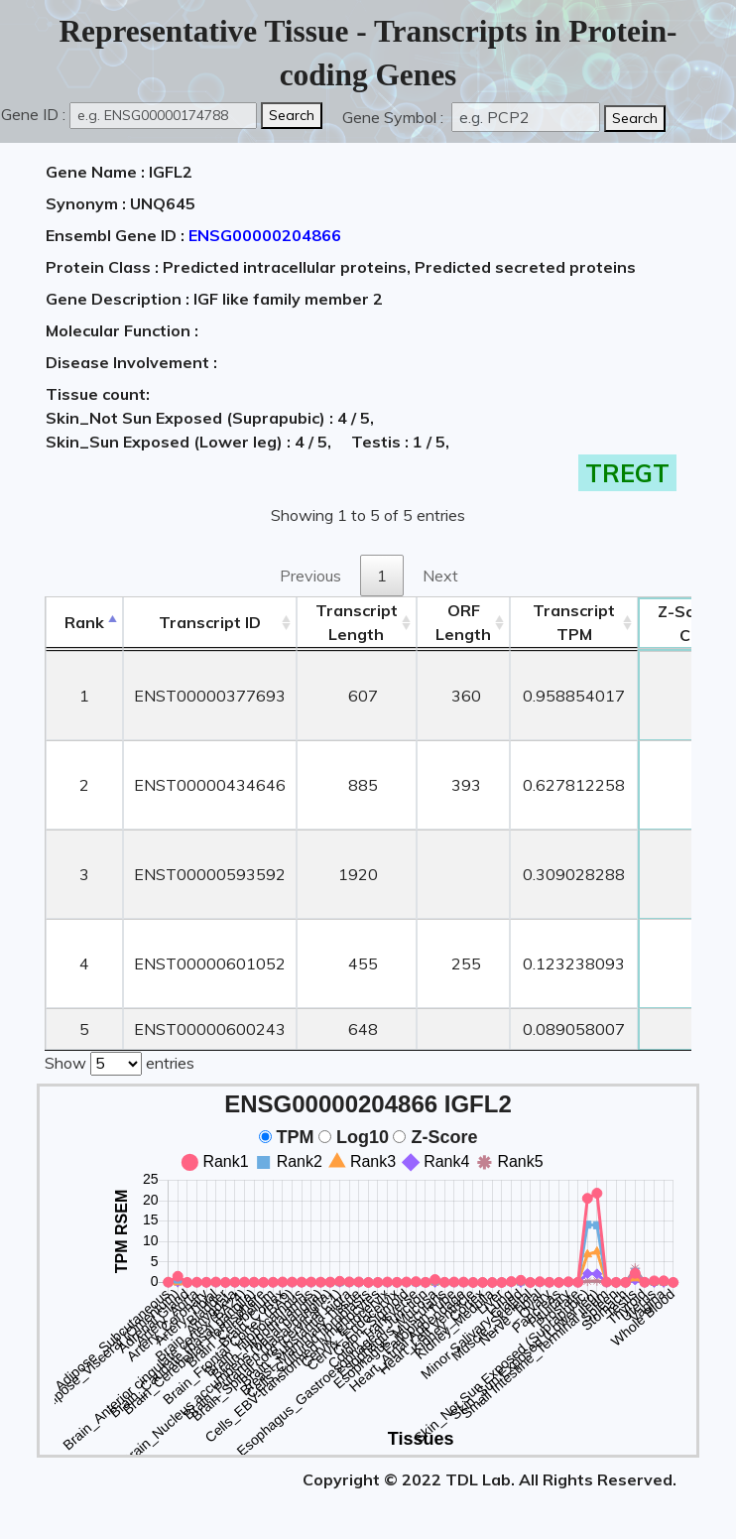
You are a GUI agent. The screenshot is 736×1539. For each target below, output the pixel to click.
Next (440, 575)
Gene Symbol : (394, 117)
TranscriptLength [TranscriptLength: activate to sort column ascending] (356, 622)
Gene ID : (33, 114)
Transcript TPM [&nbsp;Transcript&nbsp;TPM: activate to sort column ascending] (574, 622)
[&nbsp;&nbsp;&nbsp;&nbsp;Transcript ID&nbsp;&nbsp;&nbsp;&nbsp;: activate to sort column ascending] (210, 622)
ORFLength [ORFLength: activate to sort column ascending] (463, 622)
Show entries (119, 1062)
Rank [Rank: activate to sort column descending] (84, 622)
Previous (310, 575)
